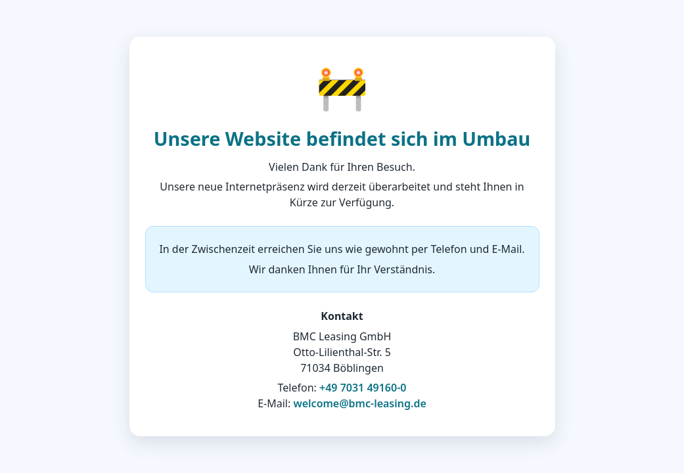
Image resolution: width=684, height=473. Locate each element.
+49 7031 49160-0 (362, 387)
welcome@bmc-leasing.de (359, 403)
